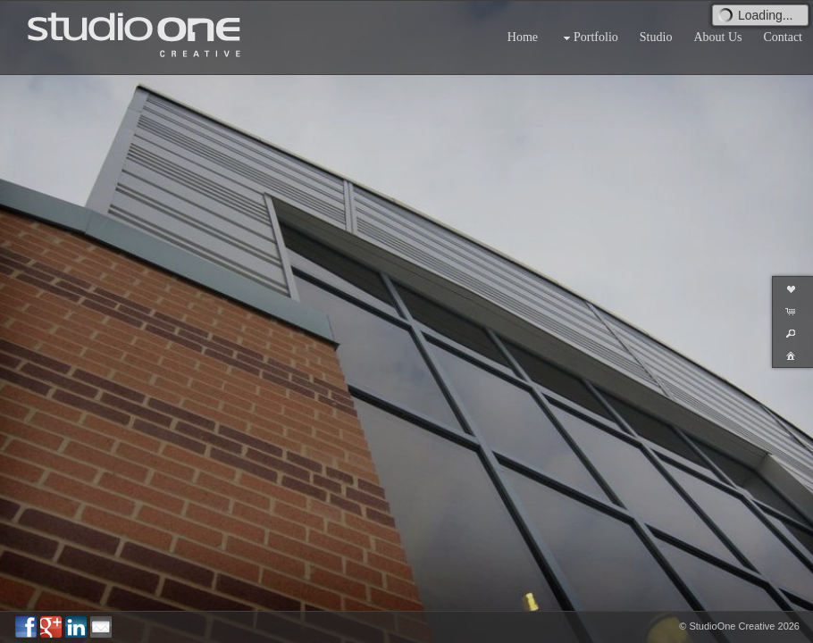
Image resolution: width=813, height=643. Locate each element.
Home (522, 37)
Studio (656, 37)
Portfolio (588, 38)
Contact (782, 37)
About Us (717, 37)
